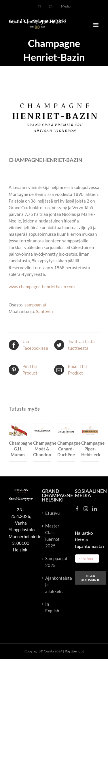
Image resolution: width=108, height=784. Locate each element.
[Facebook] (77, 508)
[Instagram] (86, 508)
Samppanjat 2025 (54, 562)
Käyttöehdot (74, 651)
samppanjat (35, 304)
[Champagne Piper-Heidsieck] (90, 427)
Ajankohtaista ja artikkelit (54, 584)
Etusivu (52, 513)
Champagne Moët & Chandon (44, 448)
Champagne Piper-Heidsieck (93, 448)
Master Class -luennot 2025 (52, 535)
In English (52, 607)
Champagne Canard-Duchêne (69, 448)
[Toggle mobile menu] (96, 25)
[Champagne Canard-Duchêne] (66, 427)
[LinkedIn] (94, 508)
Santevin (44, 311)
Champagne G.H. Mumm (20, 448)
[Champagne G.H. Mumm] (18, 427)
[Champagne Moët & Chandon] (42, 427)
